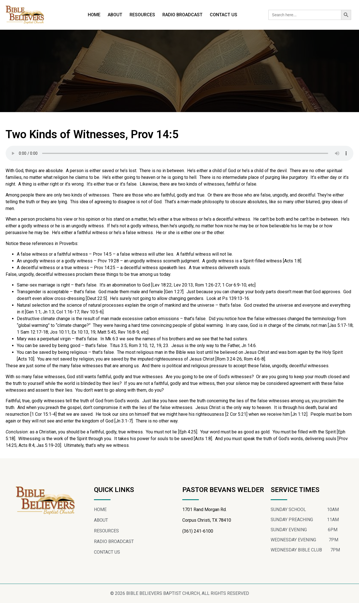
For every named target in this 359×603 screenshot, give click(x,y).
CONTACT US (223, 14)
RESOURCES (142, 14)
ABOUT (115, 14)
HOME (94, 14)
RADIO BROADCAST (182, 14)
